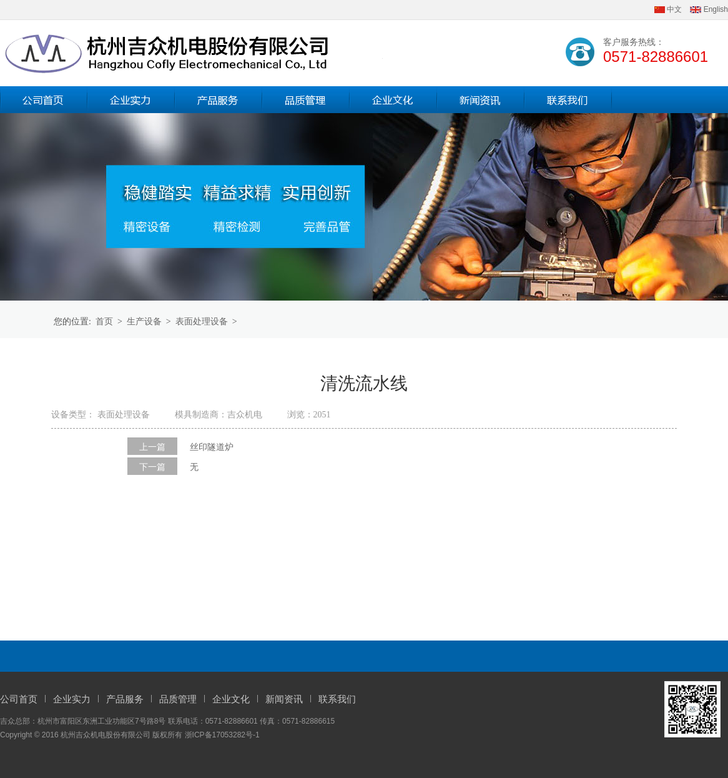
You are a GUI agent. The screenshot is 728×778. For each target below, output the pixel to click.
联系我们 (337, 699)
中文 (668, 9)
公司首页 (18, 699)
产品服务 (125, 699)
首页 (104, 321)
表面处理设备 (201, 321)
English (709, 9)
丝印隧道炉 (212, 447)
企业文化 (231, 699)
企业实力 (72, 699)
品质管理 (178, 699)
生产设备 (144, 321)
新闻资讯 (284, 699)
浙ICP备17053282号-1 (222, 735)
